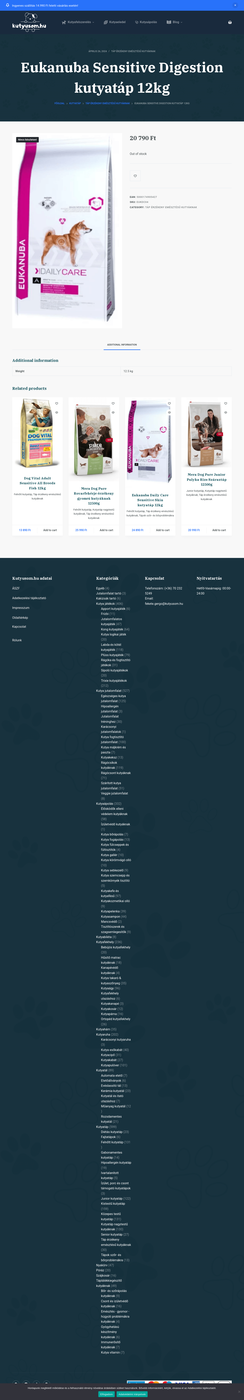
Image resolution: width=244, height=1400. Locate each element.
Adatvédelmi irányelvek (132, 1394)
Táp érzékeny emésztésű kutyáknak (133, 51)
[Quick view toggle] (57, 412)
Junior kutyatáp (195, 490)
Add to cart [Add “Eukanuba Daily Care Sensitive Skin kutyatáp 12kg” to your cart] (162, 530)
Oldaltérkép (20, 618)
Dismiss (235, 5)
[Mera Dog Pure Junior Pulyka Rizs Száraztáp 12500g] (206, 432)
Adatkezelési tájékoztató (29, 598)
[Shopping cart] (230, 22)
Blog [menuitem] (175, 22)
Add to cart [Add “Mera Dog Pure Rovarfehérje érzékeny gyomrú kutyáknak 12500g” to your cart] (106, 530)
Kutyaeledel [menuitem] (115, 22)
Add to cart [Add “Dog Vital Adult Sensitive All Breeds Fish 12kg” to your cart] (50, 530)
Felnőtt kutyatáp (23, 494)
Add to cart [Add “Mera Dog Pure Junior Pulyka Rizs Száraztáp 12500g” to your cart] (219, 530)
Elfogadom (106, 1394)
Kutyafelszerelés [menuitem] (78, 22)
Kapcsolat (19, 626)
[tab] (122, 345)
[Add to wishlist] (135, 175)
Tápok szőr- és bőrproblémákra (156, 515)
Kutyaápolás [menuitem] (146, 22)
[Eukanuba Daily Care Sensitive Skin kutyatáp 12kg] (150, 442)
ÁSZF (16, 588)
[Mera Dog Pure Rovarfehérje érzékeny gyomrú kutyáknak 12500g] (94, 439)
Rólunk (17, 640)
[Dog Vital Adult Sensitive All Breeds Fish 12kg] (37, 434)
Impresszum (20, 608)
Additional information (122, 344)
